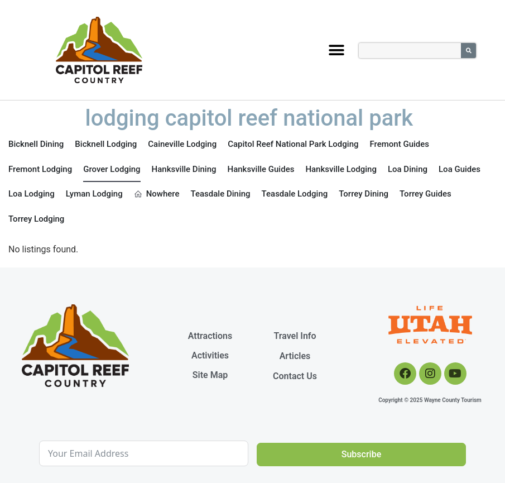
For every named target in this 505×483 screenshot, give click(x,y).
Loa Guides (459, 169)
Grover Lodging (111, 169)
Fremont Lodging (40, 169)
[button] (336, 50)
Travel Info (294, 336)
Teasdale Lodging (295, 194)
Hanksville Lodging (341, 169)
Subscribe (361, 454)
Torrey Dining (363, 194)
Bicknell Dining (36, 144)
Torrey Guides (425, 194)
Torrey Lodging (36, 219)
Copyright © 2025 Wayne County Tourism (430, 400)
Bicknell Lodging (106, 144)
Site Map (210, 375)
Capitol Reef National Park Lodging (293, 144)
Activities (210, 355)
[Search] (468, 50)
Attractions (210, 336)
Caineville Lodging (182, 144)
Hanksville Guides (261, 169)
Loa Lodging (31, 194)
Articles (295, 356)
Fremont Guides (400, 144)
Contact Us (295, 376)
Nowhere (157, 194)
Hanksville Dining (184, 169)
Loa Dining (407, 169)
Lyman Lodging (94, 194)
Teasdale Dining (221, 194)
